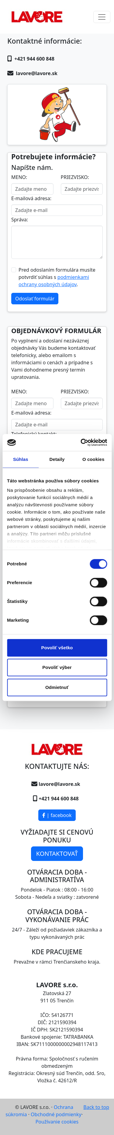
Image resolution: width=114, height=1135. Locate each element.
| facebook (56, 815)
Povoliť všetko (57, 647)
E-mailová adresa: (31, 198)
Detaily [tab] (57, 459)
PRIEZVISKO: (75, 177)
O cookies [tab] (93, 459)
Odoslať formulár (34, 298)
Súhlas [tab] (20, 459)
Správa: (19, 219)
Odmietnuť (57, 687)
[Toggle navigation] (101, 17)
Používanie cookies (57, 1121)
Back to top (96, 1107)
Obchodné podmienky (56, 1114)
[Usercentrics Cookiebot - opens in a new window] (81, 442)
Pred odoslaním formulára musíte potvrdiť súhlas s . (57, 277)
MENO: (19, 177)
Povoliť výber (56, 667)
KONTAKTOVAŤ (57, 853)
